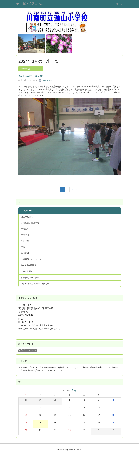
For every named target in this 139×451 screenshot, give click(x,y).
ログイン (119, 4)
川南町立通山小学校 (33, 3)
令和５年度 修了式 (30, 76)
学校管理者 (45, 80)
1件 (38, 69)
